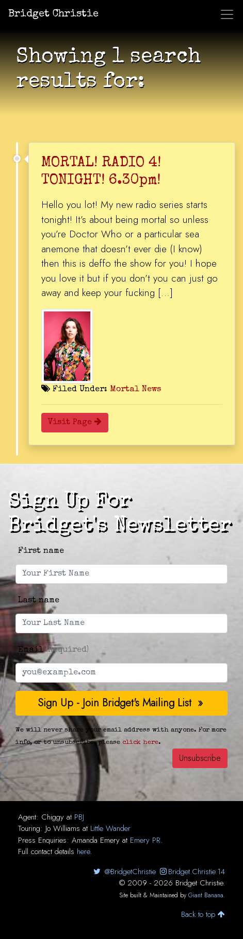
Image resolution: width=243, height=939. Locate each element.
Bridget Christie (53, 14)
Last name (38, 601)
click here (140, 742)
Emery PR (145, 840)
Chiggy (52, 817)
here (83, 851)
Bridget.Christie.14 (191, 871)
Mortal (124, 390)
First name (41, 551)
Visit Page (75, 423)
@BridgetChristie (123, 871)
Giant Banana (205, 895)
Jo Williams (62, 828)
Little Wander (110, 828)
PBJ (79, 817)
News (151, 390)
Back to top (203, 914)
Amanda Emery (96, 840)
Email (53, 650)
